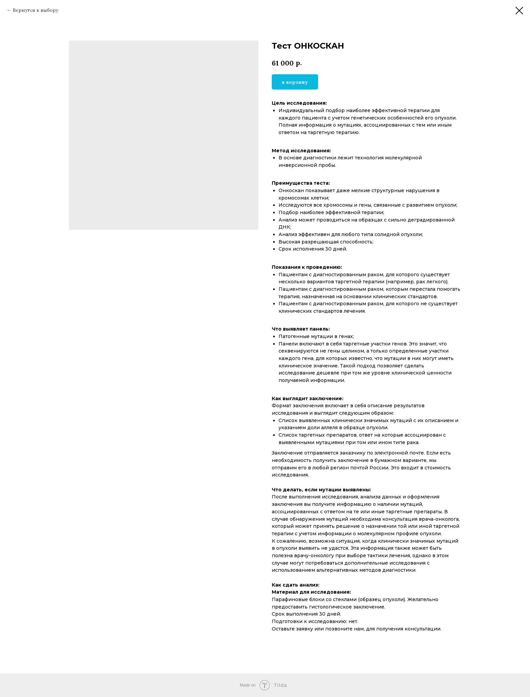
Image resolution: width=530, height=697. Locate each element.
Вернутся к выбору (35, 10)
